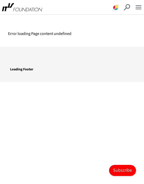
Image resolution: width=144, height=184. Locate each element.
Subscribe (122, 170)
